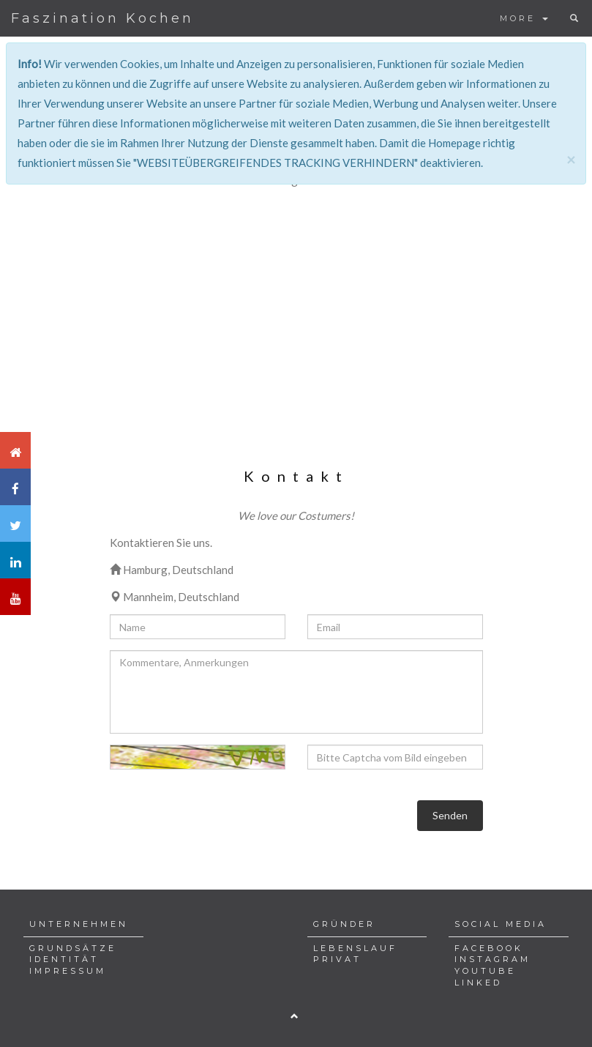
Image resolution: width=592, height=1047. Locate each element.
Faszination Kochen (102, 18)
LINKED (478, 982)
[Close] (570, 159)
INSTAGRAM (492, 959)
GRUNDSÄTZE (72, 948)
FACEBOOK (488, 948)
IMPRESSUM (67, 971)
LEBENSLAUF (355, 948)
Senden (450, 815)
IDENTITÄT (64, 959)
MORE (524, 18)
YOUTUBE (485, 971)
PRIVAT (337, 959)
